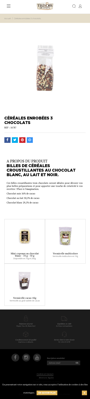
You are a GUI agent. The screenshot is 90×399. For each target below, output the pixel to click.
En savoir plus (47, 393)
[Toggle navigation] (9, 6)
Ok (77, 363)
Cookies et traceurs (45, 374)
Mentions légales (46, 378)
